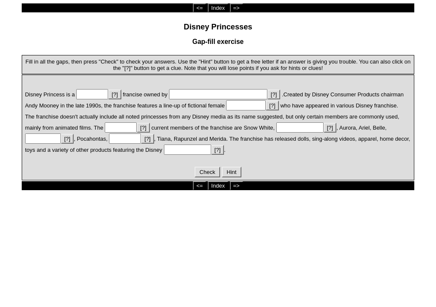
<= (199, 8)
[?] (115, 94)
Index (218, 8)
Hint (231, 172)
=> (236, 8)
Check (207, 172)
